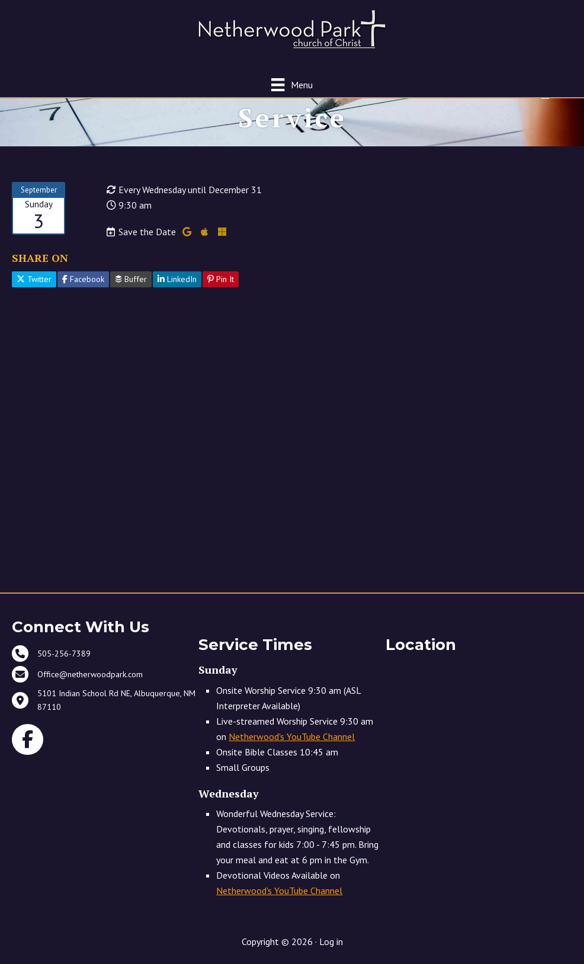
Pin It (220, 279)
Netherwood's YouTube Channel (292, 736)
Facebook (83, 279)
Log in (331, 941)
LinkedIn (177, 279)
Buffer (131, 279)
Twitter (34, 279)
